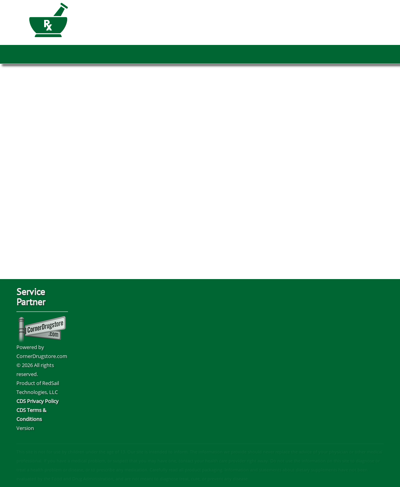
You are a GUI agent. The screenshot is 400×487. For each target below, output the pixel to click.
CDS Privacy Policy (37, 401)
